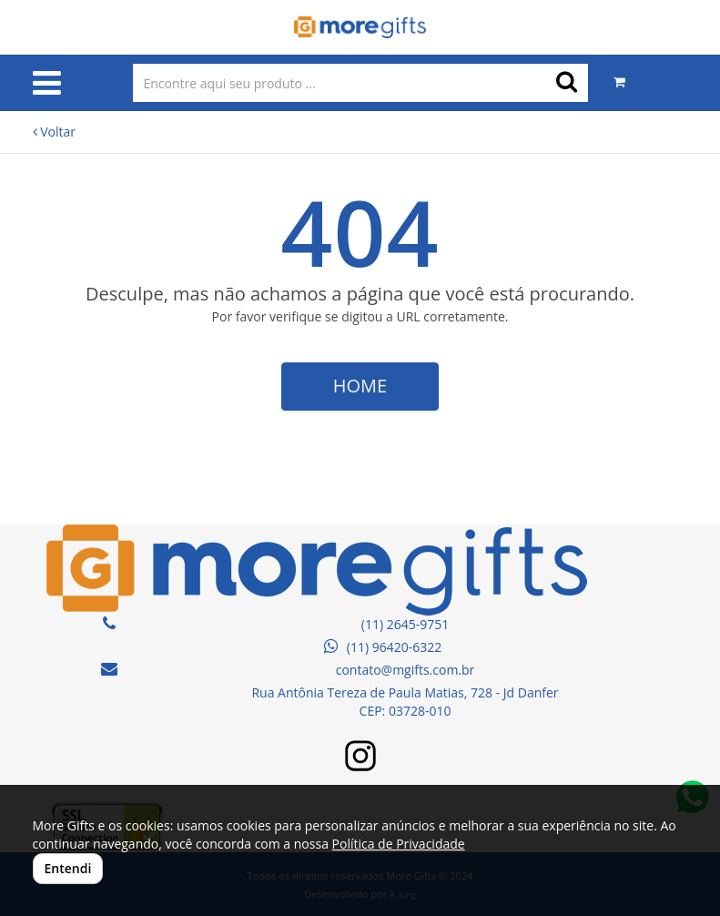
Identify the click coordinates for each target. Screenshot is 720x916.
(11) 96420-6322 (382, 647)
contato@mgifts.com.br (405, 669)
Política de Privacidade (398, 843)
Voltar (54, 131)
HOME (360, 385)
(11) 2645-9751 (405, 624)
